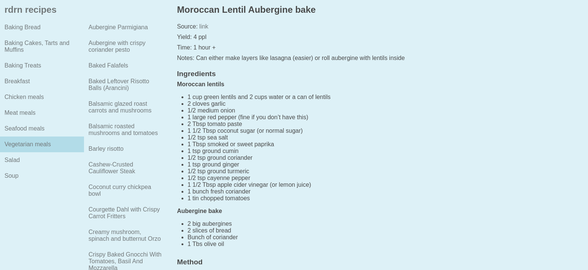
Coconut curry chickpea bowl (119, 190)
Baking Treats (22, 65)
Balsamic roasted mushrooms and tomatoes (123, 129)
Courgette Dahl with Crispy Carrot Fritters (124, 212)
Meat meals (20, 113)
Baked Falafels (108, 65)
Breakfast (17, 81)
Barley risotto (105, 149)
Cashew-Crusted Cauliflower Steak (111, 167)
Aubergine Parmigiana (118, 27)
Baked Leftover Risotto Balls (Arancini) (118, 84)
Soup (11, 175)
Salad (12, 160)
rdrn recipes (30, 9)
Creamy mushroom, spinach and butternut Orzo (124, 235)
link (203, 26)
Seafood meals (24, 128)
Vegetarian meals (27, 144)
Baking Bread (22, 27)
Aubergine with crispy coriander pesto (117, 46)
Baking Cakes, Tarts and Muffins (36, 46)
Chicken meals (24, 97)
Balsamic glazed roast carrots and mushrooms (120, 107)
